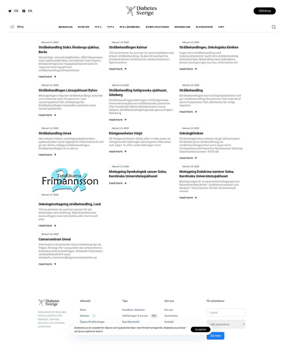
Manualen (66, 27)
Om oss (168, 309)
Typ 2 (110, 27)
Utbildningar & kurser (140, 316)
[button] (15, 27)
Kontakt (169, 321)
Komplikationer (157, 27)
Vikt (221, 27)
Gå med (215, 335)
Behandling (183, 27)
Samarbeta (171, 315)
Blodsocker (204, 27)
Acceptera (200, 329)
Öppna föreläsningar (92, 321)
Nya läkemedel (130, 27)
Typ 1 (98, 27)
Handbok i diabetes (133, 309)
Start (83, 309)
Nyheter (83, 27)
